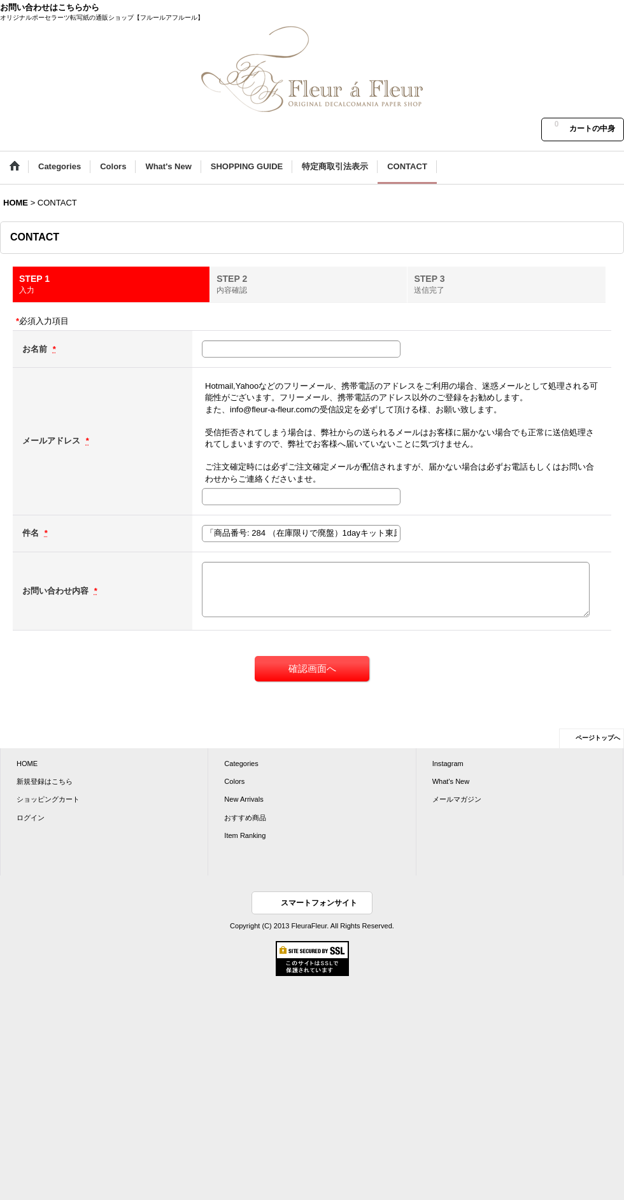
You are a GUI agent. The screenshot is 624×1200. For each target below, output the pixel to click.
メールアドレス (52, 440)
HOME (27, 763)
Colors (234, 781)
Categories (241, 763)
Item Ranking (245, 835)
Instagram (448, 763)
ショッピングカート (48, 799)
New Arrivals (243, 799)
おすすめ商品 (245, 817)
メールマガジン (456, 799)
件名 (31, 533)
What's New (451, 781)
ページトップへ (598, 737)
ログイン (31, 817)
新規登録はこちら (45, 781)
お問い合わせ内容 (56, 591)
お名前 (36, 349)
